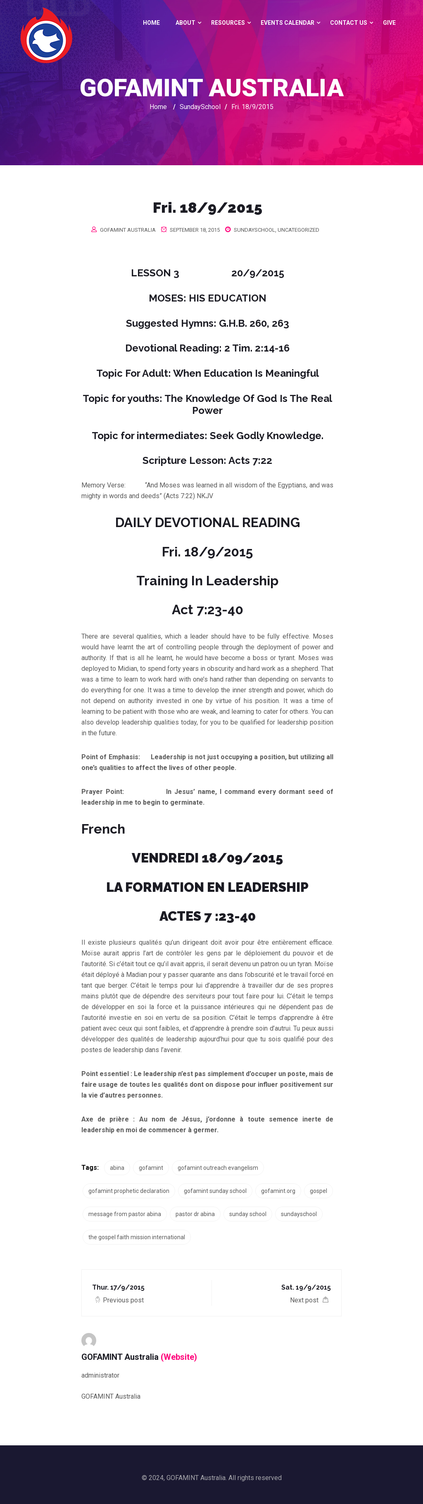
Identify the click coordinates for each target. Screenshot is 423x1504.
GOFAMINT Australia (128, 230)
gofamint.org (278, 1191)
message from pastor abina (124, 1214)
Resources (228, 22)
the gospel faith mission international (136, 1237)
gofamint (151, 1167)
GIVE (389, 22)
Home (151, 22)
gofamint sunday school (215, 1191)
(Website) (179, 1357)
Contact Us (348, 22)
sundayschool (299, 1214)
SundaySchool (254, 230)
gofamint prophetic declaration (128, 1191)
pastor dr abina (195, 1214)
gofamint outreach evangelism (218, 1167)
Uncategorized (298, 230)
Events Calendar (287, 22)
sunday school (247, 1214)
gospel (318, 1191)
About (185, 22)
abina (117, 1167)
